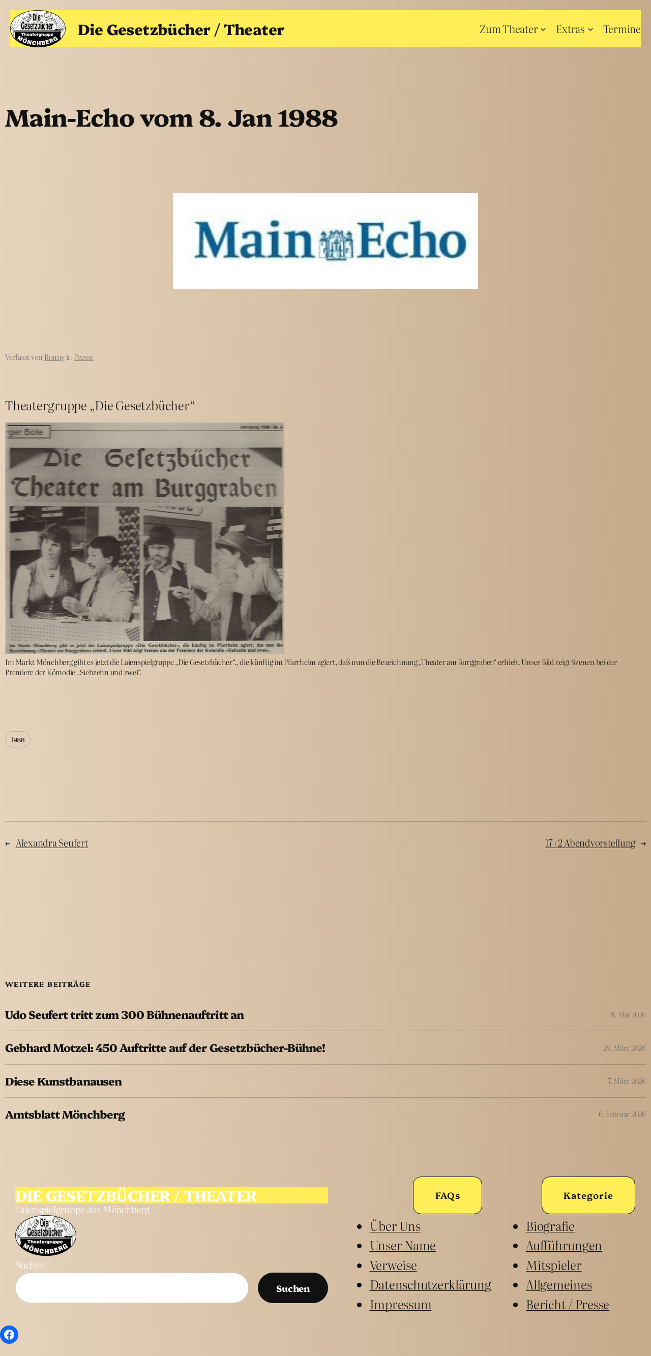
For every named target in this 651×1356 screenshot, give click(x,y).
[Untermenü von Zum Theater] (543, 28)
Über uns (395, 1225)
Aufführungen (564, 1245)
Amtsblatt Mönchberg (65, 1114)
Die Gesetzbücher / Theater (181, 28)
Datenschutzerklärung (430, 1284)
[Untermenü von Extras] (590, 28)
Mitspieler (554, 1265)
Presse (84, 357)
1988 (18, 739)
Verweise (393, 1265)
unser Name (403, 1245)
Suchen (30, 1265)
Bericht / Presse (567, 1304)
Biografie (550, 1225)
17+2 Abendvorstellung (590, 843)
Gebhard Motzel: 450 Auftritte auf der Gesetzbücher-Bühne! (165, 1047)
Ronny (54, 357)
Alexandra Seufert (52, 843)
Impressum (401, 1304)
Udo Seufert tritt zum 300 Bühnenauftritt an (124, 1014)
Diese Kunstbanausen (63, 1081)
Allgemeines (558, 1284)
